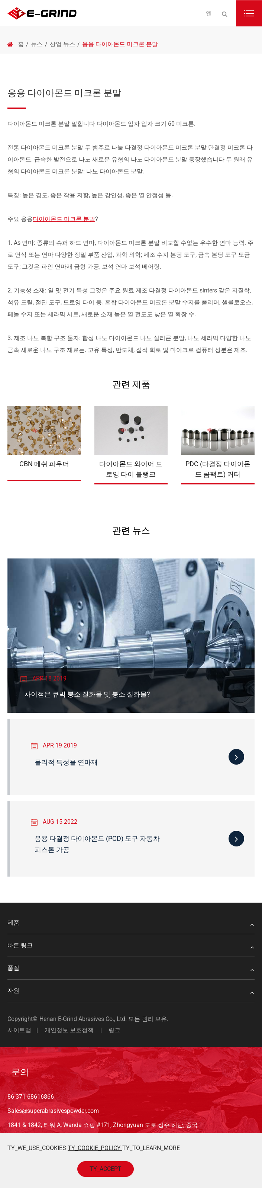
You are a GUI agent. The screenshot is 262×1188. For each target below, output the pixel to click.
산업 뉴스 (62, 44)
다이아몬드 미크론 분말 (64, 218)
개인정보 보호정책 (69, 1030)
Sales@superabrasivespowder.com (53, 1110)
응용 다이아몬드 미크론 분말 (120, 44)
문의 (20, 1072)
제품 (131, 923)
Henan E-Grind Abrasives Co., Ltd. (83, 1018)
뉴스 (37, 44)
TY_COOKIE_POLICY (95, 1148)
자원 (131, 991)
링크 (114, 1030)
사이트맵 (19, 1030)
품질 (131, 968)
